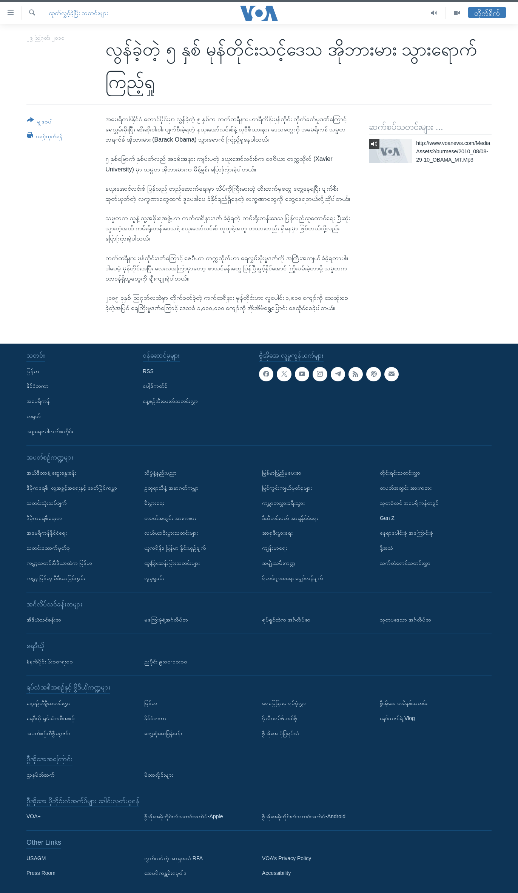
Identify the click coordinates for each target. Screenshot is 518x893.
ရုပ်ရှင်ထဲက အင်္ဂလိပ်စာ (286, 620)
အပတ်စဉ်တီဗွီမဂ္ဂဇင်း (48, 733)
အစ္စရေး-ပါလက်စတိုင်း (49, 431)
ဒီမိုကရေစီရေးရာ (44, 518)
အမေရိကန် (38, 401)
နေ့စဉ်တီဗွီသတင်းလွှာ (48, 703)
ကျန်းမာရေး (274, 548)
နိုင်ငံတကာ (37, 386)
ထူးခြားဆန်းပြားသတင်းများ (172, 563)
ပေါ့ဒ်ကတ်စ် (155, 386)
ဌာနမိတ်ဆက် (40, 775)
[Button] (39, 122)
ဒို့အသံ (386, 548)
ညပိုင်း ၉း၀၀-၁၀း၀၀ (165, 661)
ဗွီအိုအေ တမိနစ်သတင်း (403, 703)
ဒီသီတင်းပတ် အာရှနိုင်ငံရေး (290, 518)
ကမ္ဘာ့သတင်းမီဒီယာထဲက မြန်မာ (59, 563)
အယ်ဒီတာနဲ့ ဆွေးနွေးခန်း (51, 473)
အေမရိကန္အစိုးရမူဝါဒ (165, 873)
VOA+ (33, 816)
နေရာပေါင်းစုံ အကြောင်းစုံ (406, 533)
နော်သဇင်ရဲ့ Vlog (397, 718)
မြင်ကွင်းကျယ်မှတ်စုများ (287, 488)
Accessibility (276, 873)
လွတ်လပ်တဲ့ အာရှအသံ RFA (173, 858)
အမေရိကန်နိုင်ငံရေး (46, 533)
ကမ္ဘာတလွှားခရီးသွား (283, 503)
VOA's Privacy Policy (286, 858)
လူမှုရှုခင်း (154, 578)
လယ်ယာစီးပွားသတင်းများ (171, 533)
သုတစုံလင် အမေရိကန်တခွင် (409, 503)
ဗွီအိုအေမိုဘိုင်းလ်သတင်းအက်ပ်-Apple (183, 816)
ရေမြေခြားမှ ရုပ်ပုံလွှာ (284, 703)
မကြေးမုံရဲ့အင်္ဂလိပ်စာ (166, 620)
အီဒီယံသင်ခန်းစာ (43, 620)
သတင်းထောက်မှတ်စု (48, 548)
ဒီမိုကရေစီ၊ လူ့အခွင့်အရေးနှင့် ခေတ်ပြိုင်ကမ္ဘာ (71, 488)
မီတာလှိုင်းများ (158, 775)
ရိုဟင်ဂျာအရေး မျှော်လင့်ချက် (292, 578)
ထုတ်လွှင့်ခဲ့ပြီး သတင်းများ (78, 13)
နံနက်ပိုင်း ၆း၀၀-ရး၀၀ (49, 661)
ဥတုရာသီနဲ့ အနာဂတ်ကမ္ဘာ (171, 488)
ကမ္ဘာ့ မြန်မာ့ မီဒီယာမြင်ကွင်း (55, 578)
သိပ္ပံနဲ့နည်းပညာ (160, 473)
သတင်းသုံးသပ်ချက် (46, 503)
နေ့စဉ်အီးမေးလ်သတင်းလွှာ (170, 401)
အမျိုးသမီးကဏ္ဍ (278, 563)
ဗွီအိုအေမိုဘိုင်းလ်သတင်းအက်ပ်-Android (303, 816)
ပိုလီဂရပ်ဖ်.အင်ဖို (279, 718)
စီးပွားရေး (154, 503)
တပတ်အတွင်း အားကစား (170, 518)
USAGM (36, 858)
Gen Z (387, 518)
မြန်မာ (32, 371)
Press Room (40, 873)
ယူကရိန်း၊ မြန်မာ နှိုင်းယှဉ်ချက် (175, 548)
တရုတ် (33, 416)
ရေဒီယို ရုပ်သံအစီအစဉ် (50, 718)
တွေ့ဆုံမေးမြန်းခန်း (163, 733)
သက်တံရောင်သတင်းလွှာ (405, 563)
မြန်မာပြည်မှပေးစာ (281, 473)
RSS (148, 371)
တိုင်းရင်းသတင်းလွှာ (400, 473)
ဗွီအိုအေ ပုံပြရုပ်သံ (280, 733)
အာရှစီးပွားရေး (277, 533)
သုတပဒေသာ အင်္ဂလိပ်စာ (405, 620)
